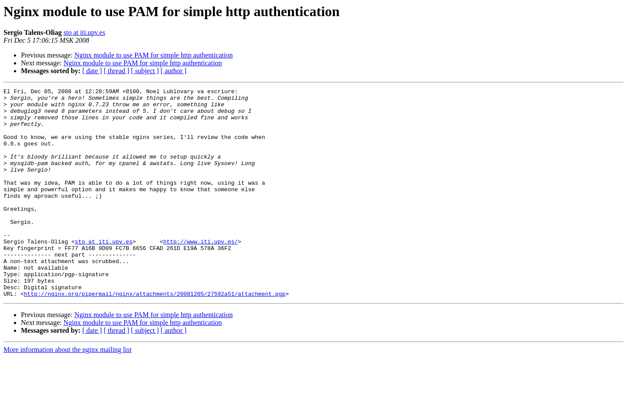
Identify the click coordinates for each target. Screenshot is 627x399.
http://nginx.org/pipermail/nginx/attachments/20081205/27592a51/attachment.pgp (155, 335)
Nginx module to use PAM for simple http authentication (153, 55)
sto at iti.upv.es (84, 32)
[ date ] (92, 70)
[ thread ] (116, 70)
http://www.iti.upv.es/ (200, 273)
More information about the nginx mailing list (67, 391)
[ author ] (174, 70)
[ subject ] (145, 70)
